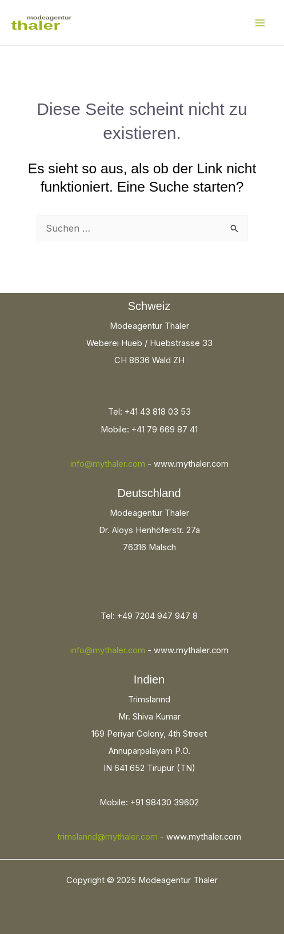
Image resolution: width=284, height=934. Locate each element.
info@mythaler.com (107, 464)
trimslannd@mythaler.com (107, 837)
